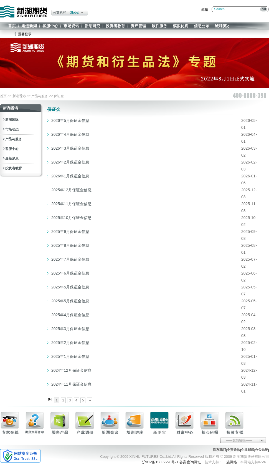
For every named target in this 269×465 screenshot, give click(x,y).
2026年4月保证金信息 (70, 134)
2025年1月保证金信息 (70, 356)
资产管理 (138, 26)
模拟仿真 (180, 26)
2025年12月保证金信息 (71, 190)
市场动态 (12, 129)
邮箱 (204, 10)
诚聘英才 (222, 26)
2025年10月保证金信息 (71, 217)
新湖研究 (92, 26)
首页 (12, 26)
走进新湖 (29, 26)
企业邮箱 (247, 450)
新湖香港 (19, 96)
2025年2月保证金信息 (70, 342)
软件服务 (159, 26)
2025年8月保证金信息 (70, 245)
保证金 (59, 96)
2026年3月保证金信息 (70, 148)
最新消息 (12, 158)
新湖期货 (23, 11)
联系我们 (219, 450)
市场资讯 (71, 26)
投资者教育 (115, 26)
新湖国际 (12, 120)
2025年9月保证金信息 (70, 231)
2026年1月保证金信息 (70, 176)
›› (89, 400)
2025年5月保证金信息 (70, 287)
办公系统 (261, 450)
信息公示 (201, 26)
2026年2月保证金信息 (70, 162)
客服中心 (50, 26)
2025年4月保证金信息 (70, 315)
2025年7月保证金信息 (70, 259)
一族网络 (230, 462)
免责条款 (233, 450)
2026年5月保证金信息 (70, 120)
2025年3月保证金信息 (70, 328)
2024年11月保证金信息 (71, 384)
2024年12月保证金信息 (71, 370)
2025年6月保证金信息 (70, 273)
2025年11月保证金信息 (71, 204)
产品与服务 (39, 96)
